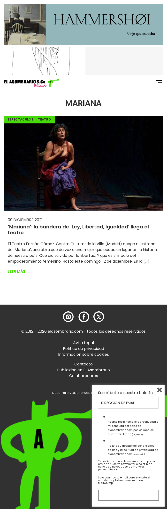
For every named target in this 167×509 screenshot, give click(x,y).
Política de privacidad (83, 348)
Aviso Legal (83, 343)
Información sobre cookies (83, 354)
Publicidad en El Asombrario (83, 370)
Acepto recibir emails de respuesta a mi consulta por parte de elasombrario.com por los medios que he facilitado (133, 428)
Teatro (44, 119)
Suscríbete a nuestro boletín (125, 393)
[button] (31, 83)
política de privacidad (138, 450)
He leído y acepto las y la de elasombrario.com (133, 450)
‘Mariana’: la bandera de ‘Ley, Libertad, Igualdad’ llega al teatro (78, 229)
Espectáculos (20, 119)
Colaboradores (83, 376)
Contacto (83, 364)
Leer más (16, 271)
